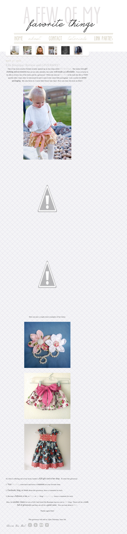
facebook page (48, 496)
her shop (15, 484)
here (75, 505)
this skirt (63, 75)
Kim (32, 496)
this (38, 496)
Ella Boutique (65, 69)
